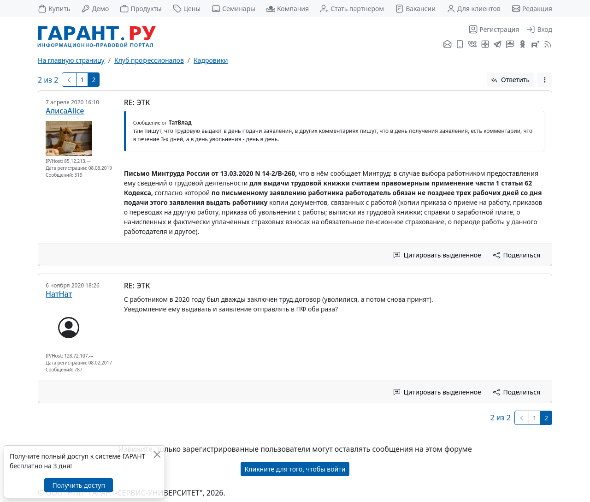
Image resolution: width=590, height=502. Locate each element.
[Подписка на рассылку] (447, 45)
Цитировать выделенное (437, 255)
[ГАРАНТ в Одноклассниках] (522, 45)
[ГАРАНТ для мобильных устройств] (460, 45)
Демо (95, 8)
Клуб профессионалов (149, 60)
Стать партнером (352, 8)
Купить (54, 8)
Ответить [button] (510, 79)
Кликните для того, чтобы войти (295, 469)
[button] (544, 79)
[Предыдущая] (69, 79)
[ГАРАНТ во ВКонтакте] (472, 45)
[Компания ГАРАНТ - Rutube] (535, 45)
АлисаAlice (65, 111)
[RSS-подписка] (547, 45)
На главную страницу (71, 60)
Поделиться (516, 255)
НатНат (59, 294)
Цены (187, 8)
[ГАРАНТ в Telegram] (497, 45)
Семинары (233, 8)
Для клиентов (474, 8)
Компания (287, 8)
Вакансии (415, 8)
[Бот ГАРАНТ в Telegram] (510, 45)
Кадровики (211, 60)
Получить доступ (78, 485)
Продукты (140, 8)
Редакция (532, 8)
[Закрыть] (157, 454)
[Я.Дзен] (485, 45)
